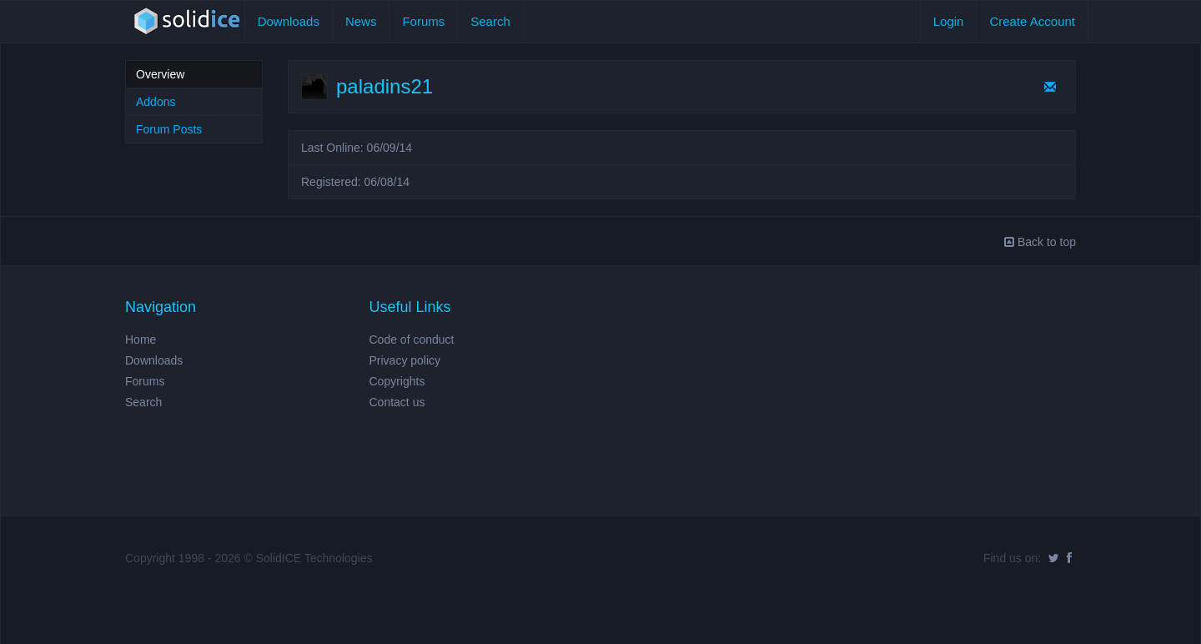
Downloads (288, 21)
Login (948, 21)
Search (490, 21)
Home (140, 339)
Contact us (397, 402)
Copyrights (397, 381)
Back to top (1040, 242)
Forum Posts (169, 129)
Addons (155, 101)
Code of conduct (412, 339)
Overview (160, 74)
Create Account (1032, 21)
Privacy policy (405, 360)
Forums (423, 21)
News (361, 21)
